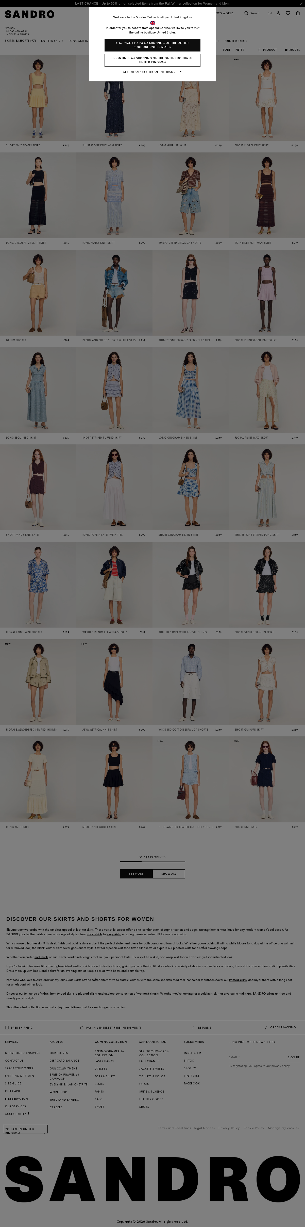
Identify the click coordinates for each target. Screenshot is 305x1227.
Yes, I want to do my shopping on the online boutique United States (152, 45)
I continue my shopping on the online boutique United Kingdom (153, 60)
